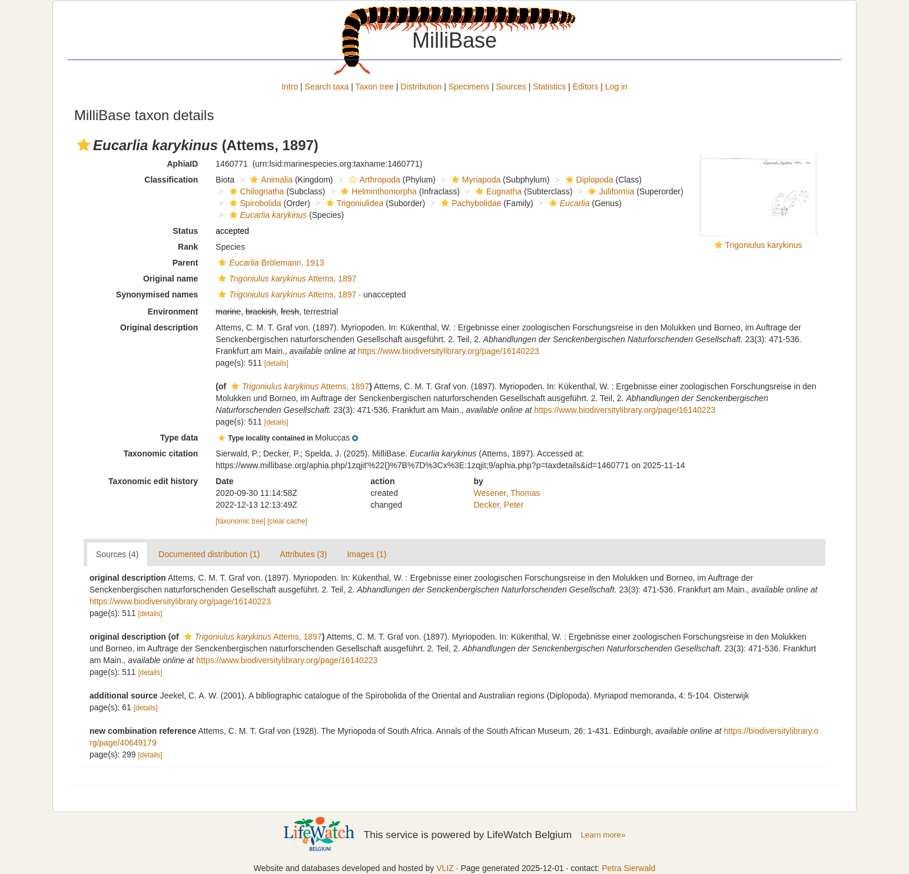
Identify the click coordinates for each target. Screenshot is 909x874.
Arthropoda (373, 179)
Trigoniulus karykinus (763, 245)
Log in (616, 86)
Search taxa (327, 86)
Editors (586, 86)
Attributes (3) (303, 554)
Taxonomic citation (161, 453)
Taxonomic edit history (153, 481)
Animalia (270, 179)
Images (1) (366, 554)
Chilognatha (255, 191)
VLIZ (445, 868)
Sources (511, 86)
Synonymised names (157, 294)
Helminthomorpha (377, 191)
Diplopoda (588, 179)
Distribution (421, 86)
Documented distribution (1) (209, 554)
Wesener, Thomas (507, 493)
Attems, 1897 (285, 278)
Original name (170, 278)
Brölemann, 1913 (269, 262)
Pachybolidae (469, 203)
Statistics (549, 86)
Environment (173, 311)
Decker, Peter (499, 504)
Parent (185, 262)
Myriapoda (474, 179)
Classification (171, 179)
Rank (188, 246)
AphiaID (182, 163)
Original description (159, 327)
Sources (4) (117, 554)
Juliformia (609, 191)
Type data (179, 437)
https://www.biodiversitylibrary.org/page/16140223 (448, 351)
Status (185, 231)
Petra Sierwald (628, 868)
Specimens (469, 86)
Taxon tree (375, 86)
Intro (289, 86)
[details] (276, 363)
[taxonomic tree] (240, 521)
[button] (83, 145)
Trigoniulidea (353, 203)
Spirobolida (254, 203)
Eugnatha (497, 191)
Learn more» (602, 834)
